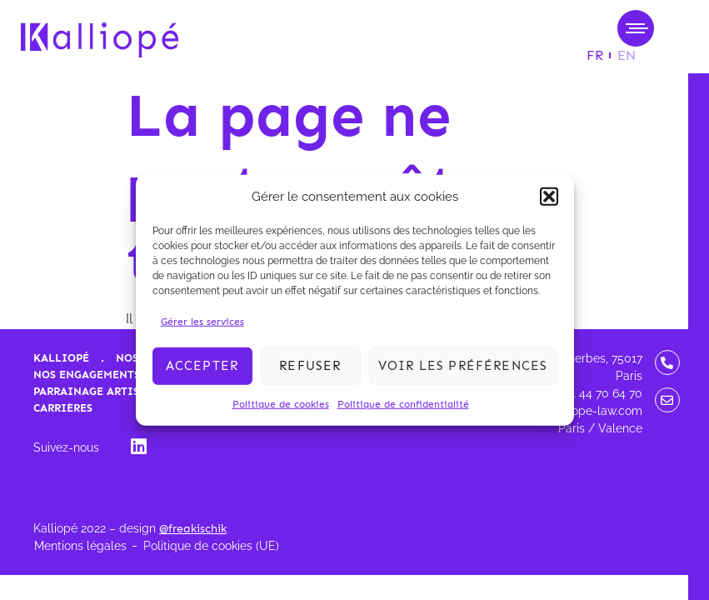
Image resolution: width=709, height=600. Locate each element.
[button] (549, 196)
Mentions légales (80, 545)
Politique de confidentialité (403, 403)
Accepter (202, 365)
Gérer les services (202, 321)
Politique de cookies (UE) (211, 545)
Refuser (310, 365)
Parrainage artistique (104, 391)
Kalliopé (61, 358)
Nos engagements (86, 374)
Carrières (62, 408)
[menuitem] (595, 56)
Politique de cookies (280, 403)
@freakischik (193, 529)
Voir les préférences (463, 365)
